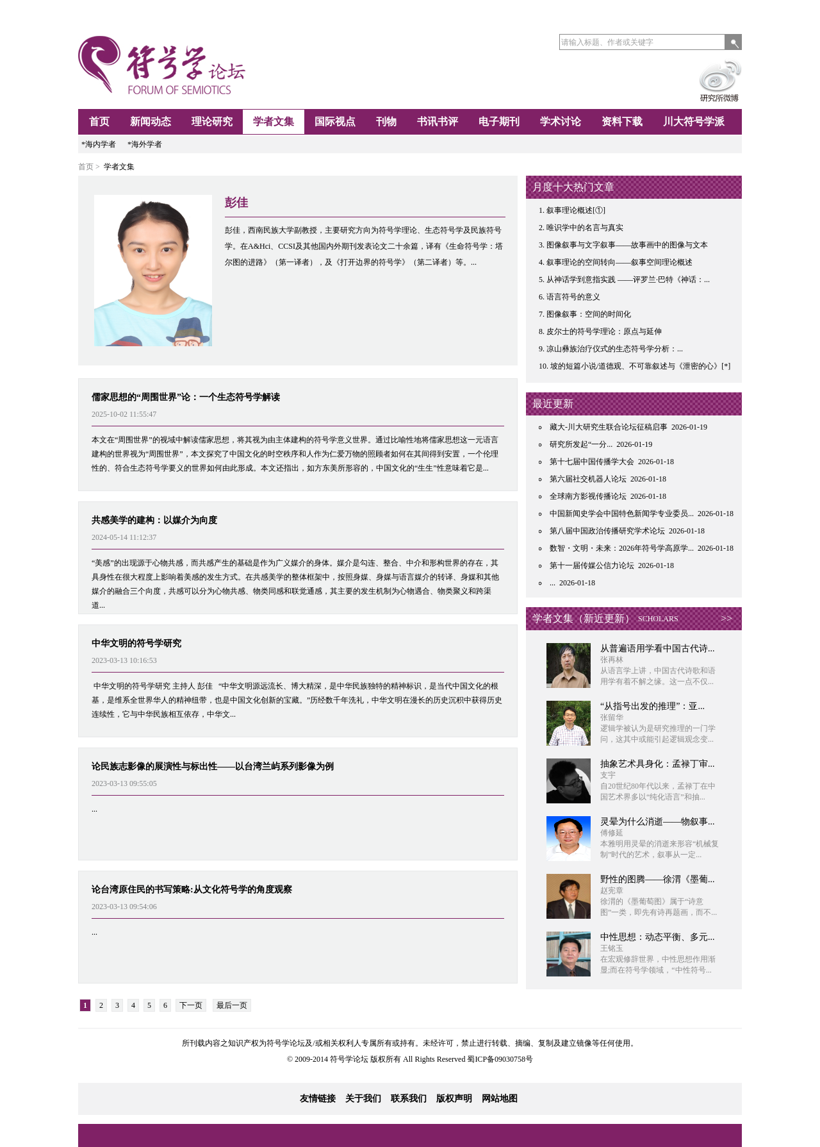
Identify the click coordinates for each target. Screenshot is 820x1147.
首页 (99, 121)
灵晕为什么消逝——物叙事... (657, 821)
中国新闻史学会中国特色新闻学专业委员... (622, 513)
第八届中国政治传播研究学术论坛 (607, 530)
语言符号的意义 (573, 296)
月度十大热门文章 (573, 186)
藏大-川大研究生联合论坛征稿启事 (609, 427)
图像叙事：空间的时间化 (588, 314)
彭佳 (236, 202)
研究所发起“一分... (581, 444)
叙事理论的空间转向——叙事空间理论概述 (619, 262)
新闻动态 (150, 121)
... (94, 809)
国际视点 (335, 121)
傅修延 (611, 832)
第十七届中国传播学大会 (592, 461)
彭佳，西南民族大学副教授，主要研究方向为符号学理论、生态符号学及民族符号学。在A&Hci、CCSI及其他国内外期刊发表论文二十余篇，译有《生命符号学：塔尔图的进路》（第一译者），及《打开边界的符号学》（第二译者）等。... (364, 246)
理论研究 (212, 121)
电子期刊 (499, 121)
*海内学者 (98, 144)
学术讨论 (560, 121)
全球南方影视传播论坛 (588, 496)
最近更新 (552, 403)
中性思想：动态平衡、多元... (657, 937)
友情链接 (318, 1098)
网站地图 (500, 1098)
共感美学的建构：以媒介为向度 (154, 520)
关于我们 (363, 1098)
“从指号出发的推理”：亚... (652, 706)
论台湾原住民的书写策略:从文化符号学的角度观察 (192, 889)
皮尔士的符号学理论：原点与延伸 (604, 331)
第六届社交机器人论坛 (588, 478)
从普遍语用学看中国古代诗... (657, 648)
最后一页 (232, 1005)
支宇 (608, 775)
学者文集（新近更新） (583, 618)
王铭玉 (611, 948)
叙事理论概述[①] (575, 210)
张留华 (611, 717)
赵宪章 (611, 890)
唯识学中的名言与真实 (584, 227)
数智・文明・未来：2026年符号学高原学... (622, 548)
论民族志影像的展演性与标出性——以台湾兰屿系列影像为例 (213, 766)
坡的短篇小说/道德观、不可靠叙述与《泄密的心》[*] (640, 366)
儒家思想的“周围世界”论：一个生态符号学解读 (186, 397)
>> (726, 618)
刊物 (386, 121)
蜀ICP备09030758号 (500, 1059)
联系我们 (409, 1098)
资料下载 (622, 121)
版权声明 (454, 1098)
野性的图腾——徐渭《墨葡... (657, 879)
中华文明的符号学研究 (136, 643)
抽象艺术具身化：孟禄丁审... (657, 764)
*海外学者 (144, 144)
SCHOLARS (658, 618)
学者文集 (273, 121)
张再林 (611, 659)
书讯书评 (437, 121)
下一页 (190, 1005)
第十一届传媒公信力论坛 (592, 565)
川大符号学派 (694, 121)
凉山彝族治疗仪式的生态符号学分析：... (614, 348)
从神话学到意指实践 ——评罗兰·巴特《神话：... (628, 279)
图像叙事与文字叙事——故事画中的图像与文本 (627, 244)
